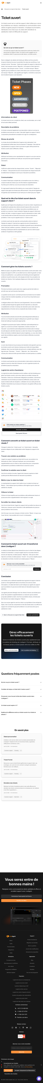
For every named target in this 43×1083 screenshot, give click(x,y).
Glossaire (32, 963)
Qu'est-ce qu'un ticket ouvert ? (21, 682)
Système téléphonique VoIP (21, 986)
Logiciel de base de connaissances (21, 979)
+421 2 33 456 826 (22, 1008)
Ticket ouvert (25, 9)
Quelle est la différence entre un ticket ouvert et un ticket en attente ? (21, 713)
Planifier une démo (21, 900)
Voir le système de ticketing (29, 650)
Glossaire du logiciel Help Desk (12, 9)
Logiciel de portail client (21, 998)
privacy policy (28, 1066)
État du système (32, 945)
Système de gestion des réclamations (21, 995)
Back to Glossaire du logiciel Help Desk (13, 615)
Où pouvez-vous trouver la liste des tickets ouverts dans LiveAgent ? (21, 697)
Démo (10, 940)
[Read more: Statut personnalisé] (21, 743)
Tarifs (11, 943)
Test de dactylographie (32, 972)
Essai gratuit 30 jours (21, 433)
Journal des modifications (32, 949)
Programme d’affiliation (11, 969)
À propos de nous (11, 960)
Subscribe (21, 1052)
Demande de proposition (32, 952)
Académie (32, 966)
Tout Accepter (8, 1070)
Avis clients (11, 966)
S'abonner (37, 569)
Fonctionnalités (11, 946)
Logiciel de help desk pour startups (21, 1001)
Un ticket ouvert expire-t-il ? (21, 705)
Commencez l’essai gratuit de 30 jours (21, 896)
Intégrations (11, 949)
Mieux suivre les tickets (11, 650)
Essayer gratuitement (33, 615)
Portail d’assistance (32, 939)
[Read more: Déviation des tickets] (21, 790)
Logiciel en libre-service (21, 989)
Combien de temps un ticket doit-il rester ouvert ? (21, 689)
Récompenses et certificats (11, 963)
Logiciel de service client (21, 983)
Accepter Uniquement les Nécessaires (25, 1070)
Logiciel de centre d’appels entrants (21, 992)
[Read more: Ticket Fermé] (21, 767)
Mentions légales (11, 972)
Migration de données (32, 942)
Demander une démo (21, 429)
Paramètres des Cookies (11, 1073)
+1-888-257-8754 (22, 1011)
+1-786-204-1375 (22, 1014)
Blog (32, 960)
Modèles (32, 969)
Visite (11, 953)
